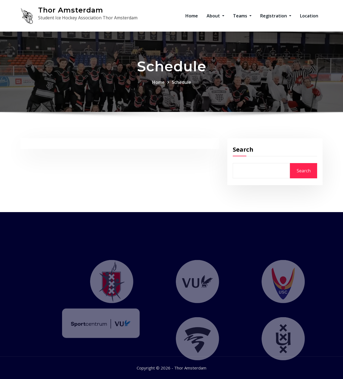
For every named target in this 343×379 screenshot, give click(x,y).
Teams (242, 16)
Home (191, 16)
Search (243, 154)
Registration (275, 16)
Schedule (181, 85)
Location (309, 16)
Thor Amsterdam (70, 10)
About (215, 16)
